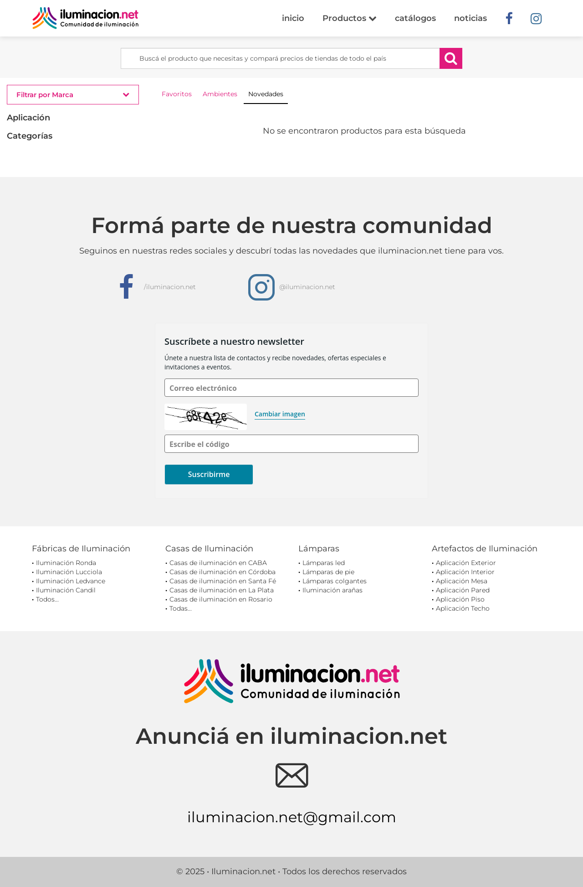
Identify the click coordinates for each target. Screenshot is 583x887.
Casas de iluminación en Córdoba (222, 572)
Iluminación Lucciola (69, 572)
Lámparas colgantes (334, 581)
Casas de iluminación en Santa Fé (222, 581)
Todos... (47, 599)
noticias (470, 18)
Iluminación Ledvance (70, 581)
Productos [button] (349, 18)
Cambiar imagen (280, 414)
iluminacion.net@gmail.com (291, 817)
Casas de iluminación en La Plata (221, 590)
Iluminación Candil (66, 590)
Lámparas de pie (328, 572)
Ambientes (220, 94)
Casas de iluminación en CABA (218, 563)
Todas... (180, 608)
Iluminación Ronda (66, 563)
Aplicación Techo (463, 608)
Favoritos (177, 94)
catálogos (415, 18)
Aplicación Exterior (466, 563)
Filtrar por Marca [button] (72, 94)
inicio (293, 18)
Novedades (265, 94)
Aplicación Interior (465, 572)
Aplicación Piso (460, 599)
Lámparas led (323, 563)
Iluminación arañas (332, 590)
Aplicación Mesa (461, 581)
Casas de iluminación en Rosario (220, 599)
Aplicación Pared (463, 590)
